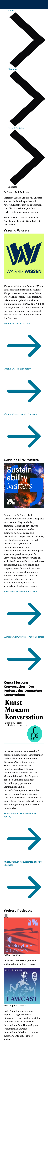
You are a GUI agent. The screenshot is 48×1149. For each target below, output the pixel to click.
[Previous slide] (5, 916)
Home (11, 10)
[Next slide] (7, 916)
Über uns (12, 69)
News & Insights (16, 128)
